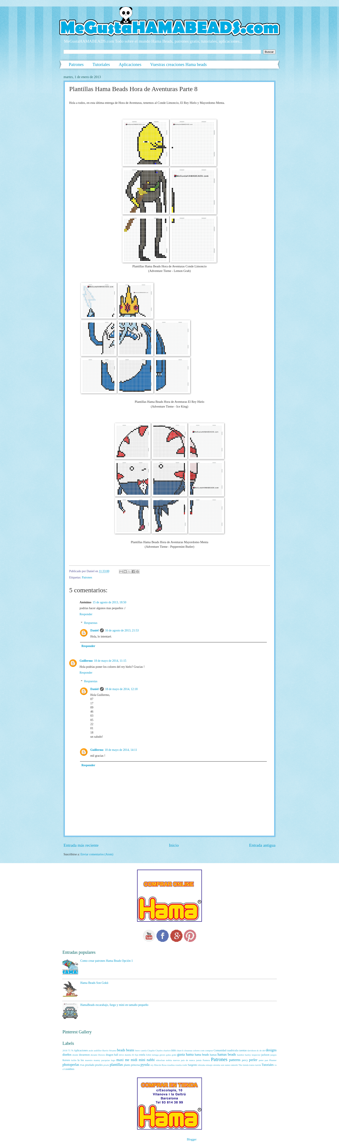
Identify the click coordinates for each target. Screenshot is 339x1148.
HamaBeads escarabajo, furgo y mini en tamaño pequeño (114, 1005)
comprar (209, 1050)
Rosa (164, 1065)
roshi (184, 1065)
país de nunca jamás (191, 1060)
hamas (213, 1054)
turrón (258, 1065)
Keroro (66, 1060)
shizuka (201, 1065)
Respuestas (90, 623)
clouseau (188, 1050)
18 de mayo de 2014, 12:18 (121, 689)
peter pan (263, 1060)
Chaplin (151, 1050)
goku (168, 1054)
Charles (159, 1050)
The (240, 1065)
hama (190, 1054)
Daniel (94, 630)
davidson (251, 1050)
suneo (227, 1065)
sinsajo (209, 1065)
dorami (94, 1054)
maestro (89, 1060)
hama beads (202, 1054)
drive (121, 1054)
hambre (240, 1054)
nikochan (160, 1060)
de (260, 1050)
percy (245, 1060)
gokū (174, 1054)
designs (271, 1050)
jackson (265, 1054)
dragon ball (112, 1054)
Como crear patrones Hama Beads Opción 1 (106, 960)
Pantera (206, 1060)
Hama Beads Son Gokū (94, 982)
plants (127, 1064)
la (79, 1060)
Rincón (157, 1065)
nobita (169, 1060)
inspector (256, 1054)
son (222, 1065)
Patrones (76, 64)
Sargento (192, 1064)
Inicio (174, 845)
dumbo (128, 1054)
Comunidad (220, 1050)
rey (152, 1065)
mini (142, 1060)
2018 (64, 1050)
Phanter (273, 1060)
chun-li (179, 1050)
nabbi (151, 1060)
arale (90, 1050)
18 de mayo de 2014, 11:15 (110, 660)
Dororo (101, 1054)
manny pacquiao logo (104, 1060)
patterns (234, 1060)
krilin (74, 1060)
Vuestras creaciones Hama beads (178, 64)
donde (75, 1054)
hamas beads (226, 1054)
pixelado (89, 1064)
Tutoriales (101, 64)
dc (258, 1050)
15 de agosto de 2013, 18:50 (109, 602)
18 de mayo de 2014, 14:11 (121, 749)
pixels (106, 1065)
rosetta (178, 1065)
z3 (63, 1069)
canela (144, 1050)
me (127, 1060)
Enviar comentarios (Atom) (96, 854)
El (133, 1054)
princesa (135, 1064)
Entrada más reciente (81, 845)
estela (142, 1054)
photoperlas (70, 1065)
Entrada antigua (262, 845)
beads (121, 1050)
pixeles (99, 1064)
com (202, 1050)
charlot (166, 1050)
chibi (173, 1050)
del (263, 1050)
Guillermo (86, 660)
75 (69, 1050)
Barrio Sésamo (109, 1050)
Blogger (191, 1139)
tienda (246, 1065)
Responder (86, 614)
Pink (82, 1065)
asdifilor (98, 1050)
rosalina (171, 1065)
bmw (137, 1050)
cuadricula (232, 1050)
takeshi (234, 1065)
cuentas (243, 1050)
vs (275, 1065)
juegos (273, 1054)
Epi (136, 1054)
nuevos (176, 1060)
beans (130, 1050)
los (82, 1060)
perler (253, 1060)
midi (134, 1060)
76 (72, 1050)
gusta (181, 1054)
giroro (162, 1054)
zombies (69, 1069)
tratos (252, 1065)
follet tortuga (152, 1054)
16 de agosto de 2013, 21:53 (122, 630)
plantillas (116, 1065)
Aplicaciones (130, 64)
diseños (66, 1054)
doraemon (84, 1054)
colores (196, 1050)
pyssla (145, 1065)
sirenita (216, 1065)
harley (248, 1054)
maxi (119, 1060)
